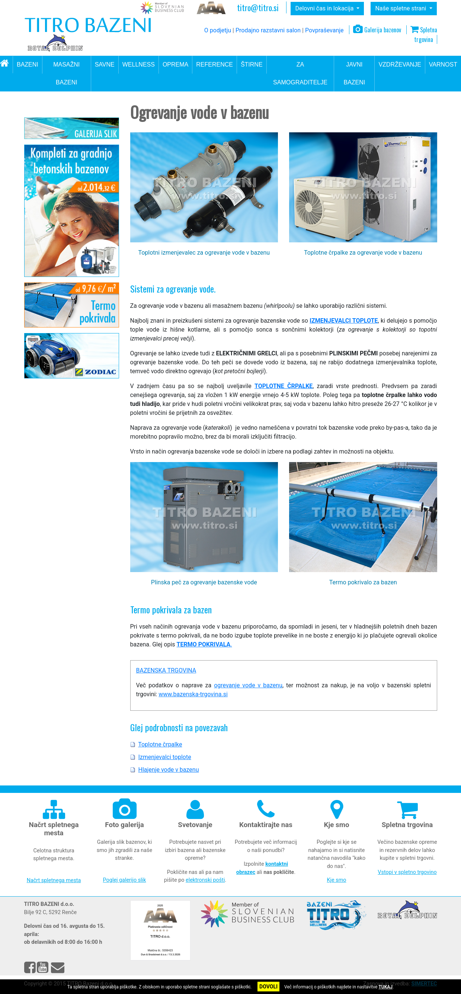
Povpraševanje (324, 30)
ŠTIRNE (252, 64)
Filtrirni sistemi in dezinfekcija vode (67, 135)
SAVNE (105, 64)
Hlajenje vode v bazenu (62, 203)
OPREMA (175, 64)
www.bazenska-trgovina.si (193, 694)
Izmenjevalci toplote (58, 191)
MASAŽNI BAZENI (66, 73)
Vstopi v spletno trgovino (407, 872)
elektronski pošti (205, 880)
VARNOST (443, 64)
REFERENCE (214, 64)
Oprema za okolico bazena (63, 152)
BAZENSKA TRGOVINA (166, 670)
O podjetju (217, 30)
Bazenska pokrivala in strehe (65, 215)
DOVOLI (268, 987)
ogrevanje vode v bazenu (248, 685)
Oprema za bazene (63, 111)
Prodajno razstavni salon (268, 30)
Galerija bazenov (377, 29)
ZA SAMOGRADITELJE (300, 73)
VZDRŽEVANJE (399, 64)
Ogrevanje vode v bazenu (61, 167)
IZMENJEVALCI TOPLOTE (344, 320)
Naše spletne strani (401, 8)
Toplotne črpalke (54, 180)
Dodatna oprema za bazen (62, 243)
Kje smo (336, 880)
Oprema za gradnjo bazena (63, 229)
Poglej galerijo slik (124, 880)
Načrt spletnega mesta (54, 880)
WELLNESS (138, 64)
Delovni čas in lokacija (325, 8)
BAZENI (27, 64)
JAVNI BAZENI (354, 73)
